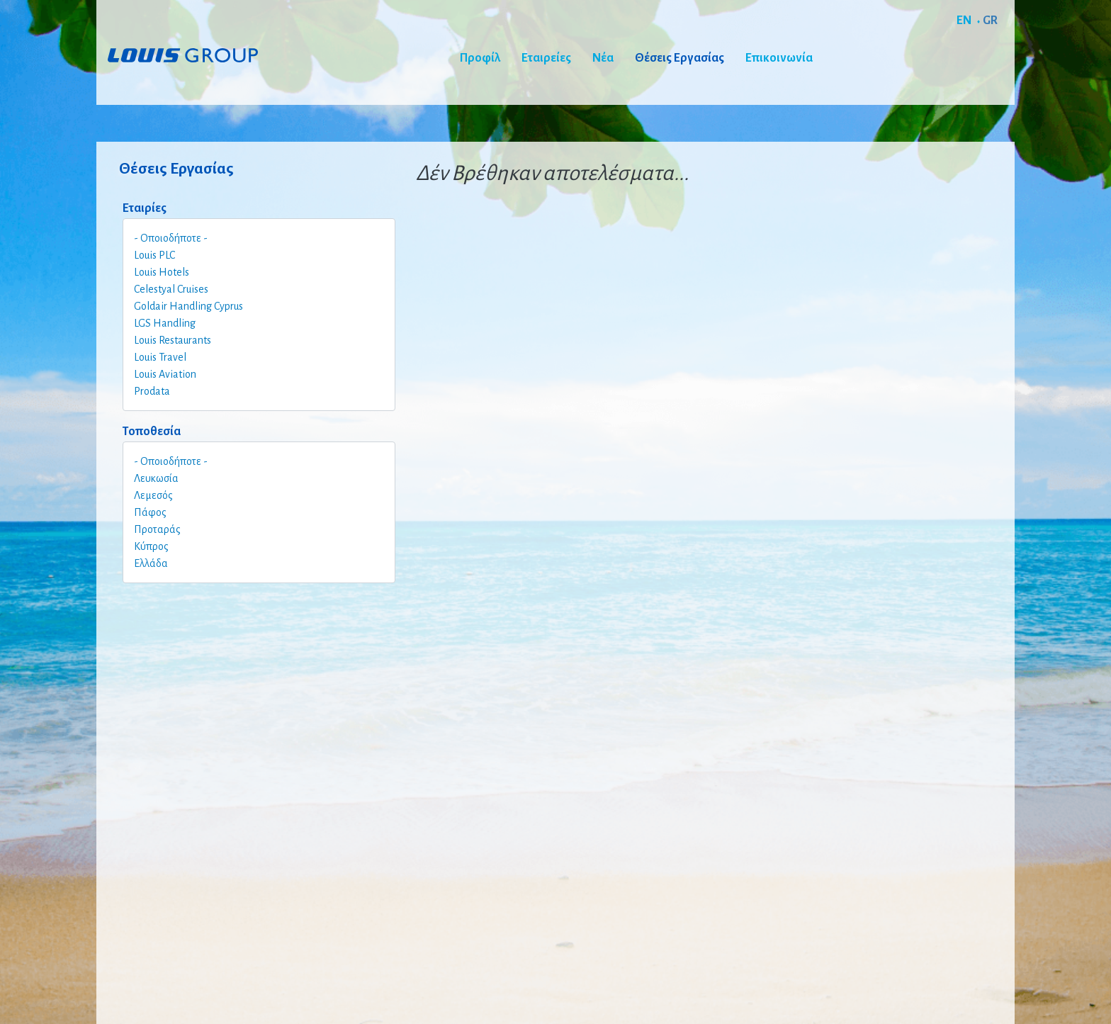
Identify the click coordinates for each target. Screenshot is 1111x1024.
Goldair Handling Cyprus (188, 306)
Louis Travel (160, 357)
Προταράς (157, 529)
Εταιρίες (145, 208)
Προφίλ (480, 58)
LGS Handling (165, 323)
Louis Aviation (165, 374)
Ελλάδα (151, 563)
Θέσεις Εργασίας (679, 58)
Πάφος (150, 512)
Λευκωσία (156, 478)
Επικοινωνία (779, 58)
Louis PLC (154, 255)
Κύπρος (151, 546)
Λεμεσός (153, 495)
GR (990, 20)
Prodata (152, 391)
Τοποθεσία (152, 431)
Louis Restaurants (172, 340)
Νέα (603, 58)
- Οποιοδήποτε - (171, 238)
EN (964, 20)
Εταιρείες (546, 58)
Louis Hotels (161, 272)
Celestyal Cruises (171, 289)
